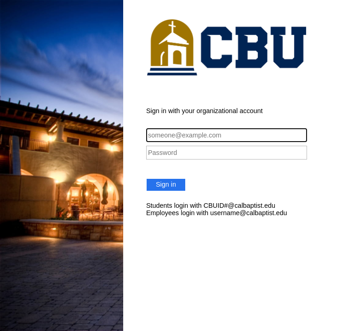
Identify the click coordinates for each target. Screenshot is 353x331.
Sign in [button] (166, 184)
